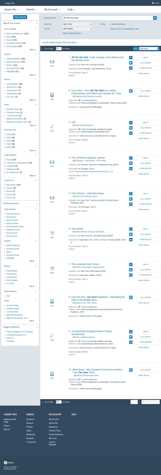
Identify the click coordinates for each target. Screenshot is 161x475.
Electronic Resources (15, 34)
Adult (9, 160)
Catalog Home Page (10, 420)
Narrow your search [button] (11, 23)
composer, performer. (90, 232)
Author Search (12, 220)
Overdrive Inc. (12, 87)
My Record (53, 419)
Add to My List (144, 73)
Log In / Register (52, 443)
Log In (157, 3)
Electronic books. (13, 62)
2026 (9, 134)
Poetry (10, 198)
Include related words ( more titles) (59, 42)
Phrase (29, 427)
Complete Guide (13, 112)
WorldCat (10, 341)
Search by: (48, 24)
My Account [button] (52, 9)
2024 (9, 141)
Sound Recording (14, 43)
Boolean (30, 438)
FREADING (11, 72)
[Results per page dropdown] (59, 48)
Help (74, 414)
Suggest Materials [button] (11, 327)
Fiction (9, 188)
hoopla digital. (12, 84)
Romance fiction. (13, 68)
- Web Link (83, 129)
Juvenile (10, 166)
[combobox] (77, 24)
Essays (10, 194)
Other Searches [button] (9, 209)
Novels (10, 191)
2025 (9, 138)
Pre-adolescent (13, 172)
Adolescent (11, 169)
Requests (53, 427)
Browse (29, 423)
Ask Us (7, 429)
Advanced (30, 434)
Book (9, 37)
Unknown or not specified (17, 163)
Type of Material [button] (10, 29)
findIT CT (10, 338)
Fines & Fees (55, 430)
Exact (28, 430)
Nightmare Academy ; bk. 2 (17, 122)
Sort (136, 49)
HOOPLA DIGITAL (13, 59)
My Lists (53, 438)
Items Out (53, 423)
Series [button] (6, 105)
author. (89, 96)
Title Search (11, 217)
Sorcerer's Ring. (13, 109)
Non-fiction (11, 185)
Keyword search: (50, 18)
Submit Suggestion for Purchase (20, 332)
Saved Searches (56, 434)
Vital (8, 296)
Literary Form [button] (9, 180)
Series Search (11, 236)
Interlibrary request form (16, 335)
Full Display (140, 62)
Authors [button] (7, 79)
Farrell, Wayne (12, 94)
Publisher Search (13, 230)
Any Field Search (13, 214)
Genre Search (11, 233)
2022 (9, 147)
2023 (9, 144)
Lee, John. (11, 97)
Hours (6, 425)
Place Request (140, 68)
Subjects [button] (7, 54)
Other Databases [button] (10, 291)
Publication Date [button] (10, 130)
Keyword (30, 419)
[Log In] (153, 3)
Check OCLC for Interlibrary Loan (124, 29)
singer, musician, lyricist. (90, 267)
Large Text (9, 3)
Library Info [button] (11, 9)
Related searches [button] (11, 203)
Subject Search (12, 223)
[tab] (20, 23)
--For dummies (12, 116)
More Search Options (72, 33)
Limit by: (47, 29)
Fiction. (9, 65)
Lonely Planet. (12, 90)
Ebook (9, 40)
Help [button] (71, 9)
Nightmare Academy (15, 119)
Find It (138, 57)
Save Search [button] (20, 17)
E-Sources (31, 442)
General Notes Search (15, 227)
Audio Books (12, 46)
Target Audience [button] (10, 155)
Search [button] (31, 9)
